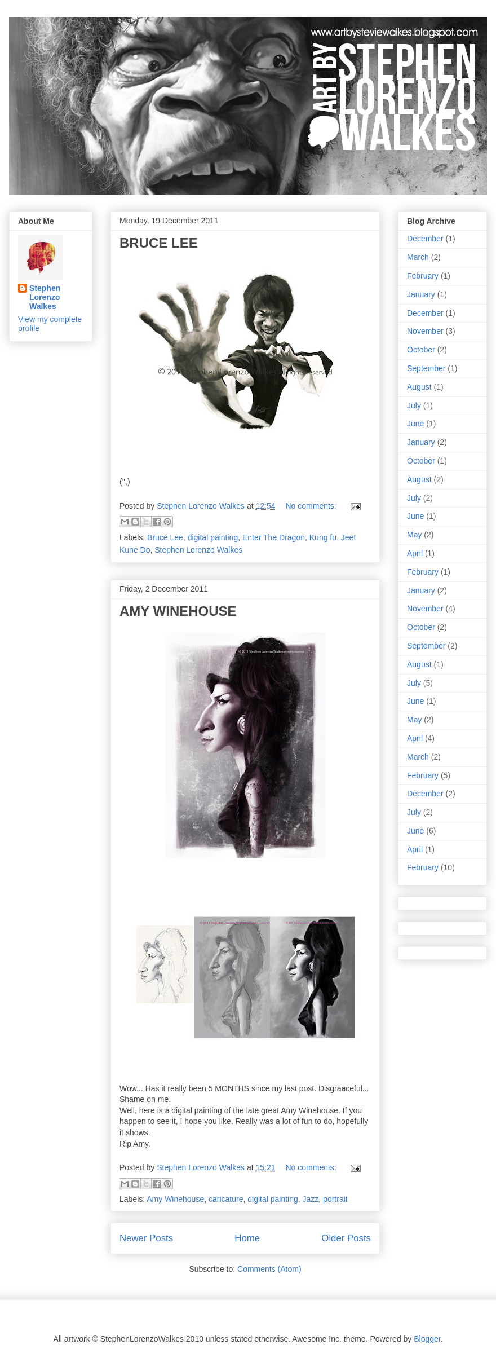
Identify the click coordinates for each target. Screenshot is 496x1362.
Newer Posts (146, 1238)
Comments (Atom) (269, 1268)
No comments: (311, 505)
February (423, 275)
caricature (226, 1199)
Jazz (311, 1199)
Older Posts (346, 1238)
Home (247, 1238)
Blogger (427, 1338)
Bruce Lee (165, 537)
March (418, 257)
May (414, 534)
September (426, 368)
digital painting (213, 537)
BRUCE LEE (158, 242)
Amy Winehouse (175, 1199)
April (415, 553)
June (415, 423)
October (421, 349)
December (425, 238)
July (414, 405)
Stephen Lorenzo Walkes (198, 549)
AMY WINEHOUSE (178, 611)
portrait (335, 1199)
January (421, 294)
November (425, 331)
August (419, 386)
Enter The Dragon (273, 537)
